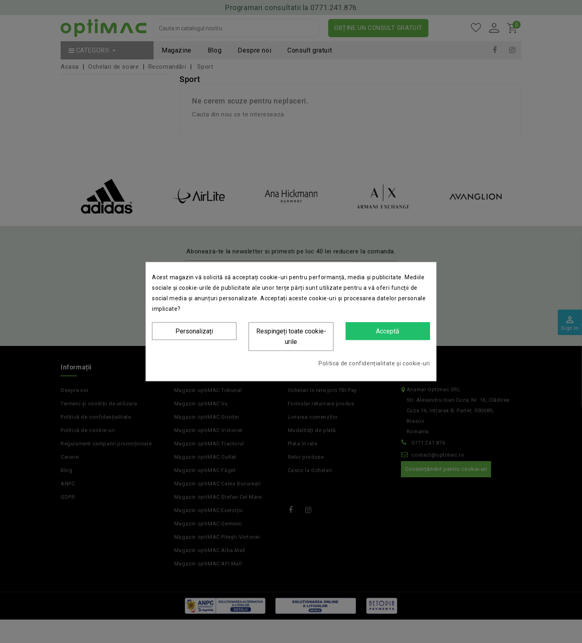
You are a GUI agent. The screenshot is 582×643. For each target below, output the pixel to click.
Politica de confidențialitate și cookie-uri (374, 363)
